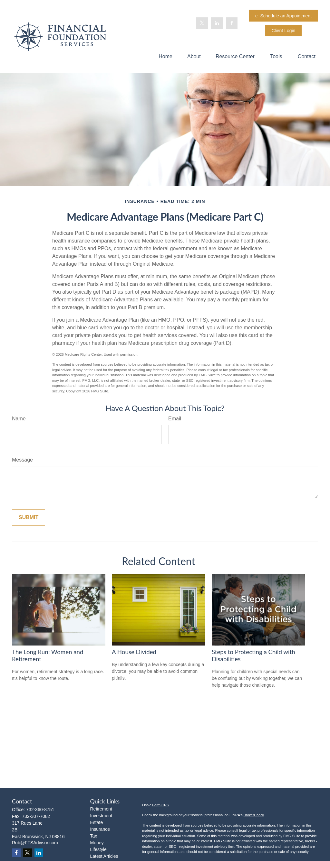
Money (97, 842)
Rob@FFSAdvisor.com (35, 842)
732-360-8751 (40, 809)
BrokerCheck (254, 815)
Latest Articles (104, 856)
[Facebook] (232, 23)
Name (19, 418)
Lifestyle (98, 849)
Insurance (100, 829)
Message (22, 460)
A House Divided (134, 651)
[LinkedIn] (217, 23)
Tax (93, 835)
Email (174, 418)
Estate (96, 822)
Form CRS (160, 805)
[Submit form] (28, 517)
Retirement (101, 808)
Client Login (283, 30)
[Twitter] (202, 23)
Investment (101, 815)
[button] (165, 56)
